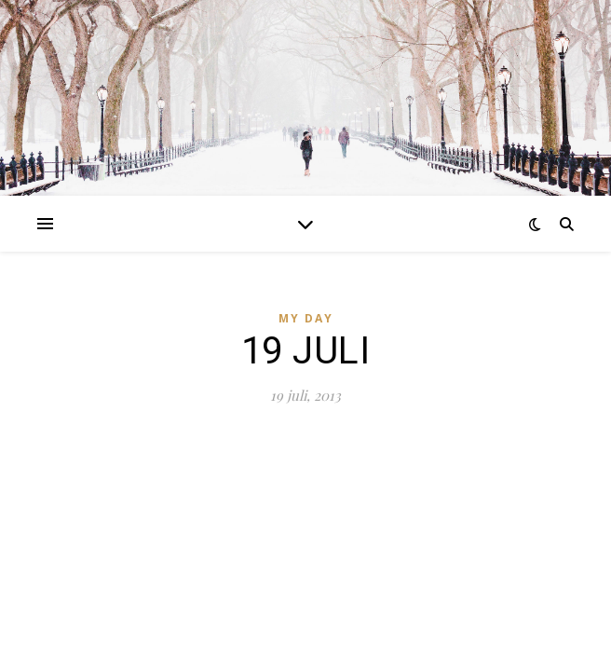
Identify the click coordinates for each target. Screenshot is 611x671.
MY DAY (305, 318)
